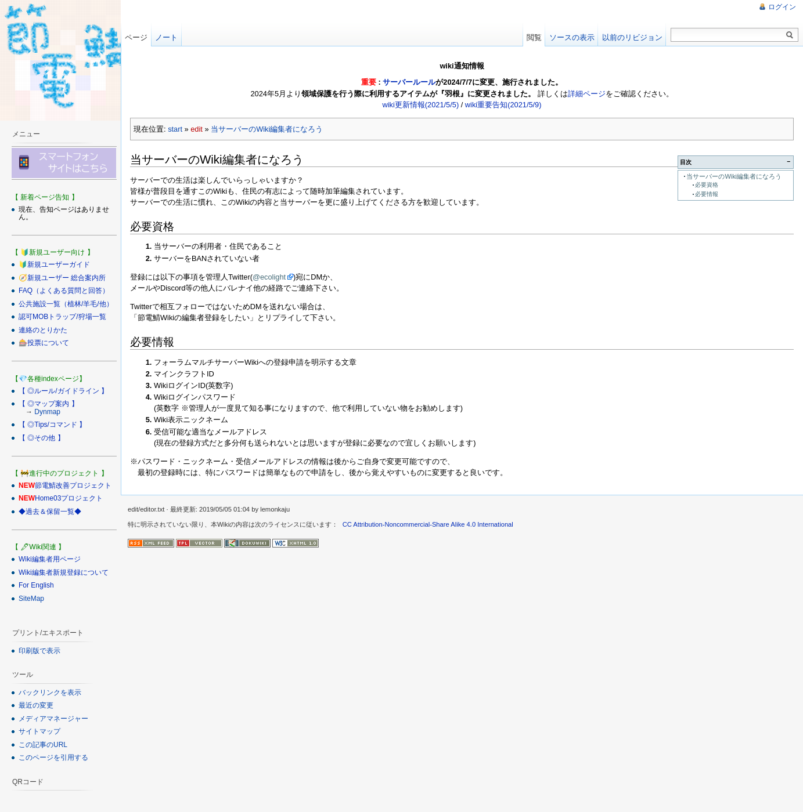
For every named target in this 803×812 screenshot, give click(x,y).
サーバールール (409, 82)
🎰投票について (44, 343)
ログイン (782, 7)
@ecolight (269, 277)
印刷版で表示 (39, 651)
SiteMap (31, 598)
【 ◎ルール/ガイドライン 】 (63, 391)
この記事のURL (43, 745)
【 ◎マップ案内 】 (48, 404)
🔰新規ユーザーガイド (54, 264)
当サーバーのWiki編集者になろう (267, 129)
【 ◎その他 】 (41, 438)
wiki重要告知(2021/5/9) (503, 104)
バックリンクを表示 (50, 692)
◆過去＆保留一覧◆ (50, 511)
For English (36, 585)
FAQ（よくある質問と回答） (64, 291)
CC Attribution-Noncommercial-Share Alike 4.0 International (428, 524)
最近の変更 (36, 705)
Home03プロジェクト (69, 498)
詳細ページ (587, 93)
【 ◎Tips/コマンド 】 (52, 424)
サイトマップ (39, 731)
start (175, 129)
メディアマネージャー (53, 719)
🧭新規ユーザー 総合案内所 (62, 278)
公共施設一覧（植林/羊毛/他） (66, 304)
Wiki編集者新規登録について (64, 572)
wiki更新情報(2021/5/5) (420, 104)
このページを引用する (53, 757)
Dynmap (47, 412)
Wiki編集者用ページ (50, 559)
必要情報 (706, 194)
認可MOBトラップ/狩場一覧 (62, 317)
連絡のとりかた (43, 330)
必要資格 (706, 185)
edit (196, 129)
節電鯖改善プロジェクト (73, 485)
